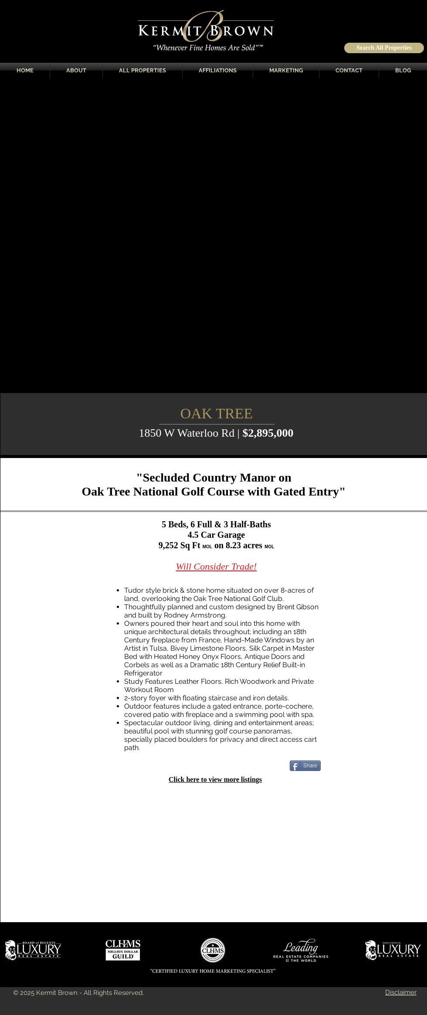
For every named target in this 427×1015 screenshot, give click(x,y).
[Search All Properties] (384, 48)
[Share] (305, 765)
